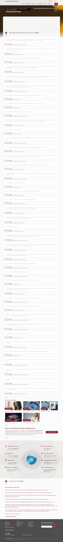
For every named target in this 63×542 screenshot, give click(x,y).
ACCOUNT (56, 4)
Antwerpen (22, 72)
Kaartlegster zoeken (20, 522)
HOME (23, 3)
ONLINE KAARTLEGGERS (23, 8)
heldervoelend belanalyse (12, 449)
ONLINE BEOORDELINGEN (14, 8)
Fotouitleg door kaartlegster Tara (46, 411)
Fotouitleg (49, 3)
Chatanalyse (39, 3)
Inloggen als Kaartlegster (27, 534)
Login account (19, 524)
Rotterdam (24, 116)
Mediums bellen (31, 522)
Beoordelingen (7, 422)
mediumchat (22, 434)
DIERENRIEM (28, 3)
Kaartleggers (7, 522)
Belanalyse (33, 3)
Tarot (45, 3)
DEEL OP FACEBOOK (12, 467)
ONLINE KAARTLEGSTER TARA (11, 9)
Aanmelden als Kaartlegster (10, 534)
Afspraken (30, 523)
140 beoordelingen (47, 472)
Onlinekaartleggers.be (9, 538)
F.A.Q (6, 526)
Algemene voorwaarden (9, 527)
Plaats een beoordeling (27, 422)
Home (8, 8)
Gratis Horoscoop (26, 411)
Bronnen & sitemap (9, 530)
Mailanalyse (19, 523)
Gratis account (7, 524)
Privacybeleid (30, 526)
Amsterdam (24, 161)
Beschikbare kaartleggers (9, 411)
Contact (18, 526)
